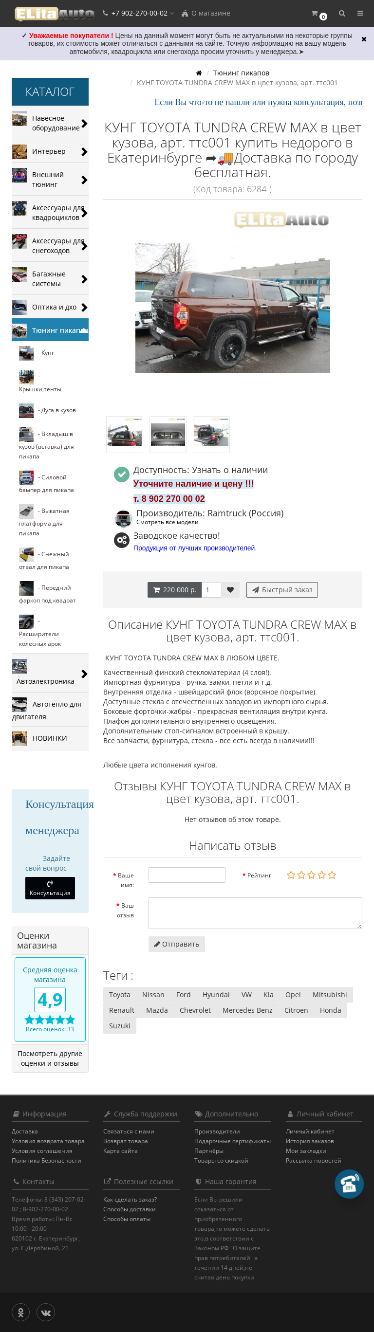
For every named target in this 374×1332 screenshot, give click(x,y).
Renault (121, 1010)
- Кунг (36, 353)
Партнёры (209, 1151)
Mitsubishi (330, 994)
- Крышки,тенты (40, 381)
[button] (319, 13)
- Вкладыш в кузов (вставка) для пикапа (46, 443)
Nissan (153, 994)
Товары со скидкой (221, 1160)
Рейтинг (259, 875)
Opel (293, 994)
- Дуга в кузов (47, 410)
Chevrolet (195, 1010)
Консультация (50, 888)
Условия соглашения (42, 1151)
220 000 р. (174, 589)
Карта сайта (120, 1151)
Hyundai (216, 994)
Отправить (176, 944)
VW (247, 994)
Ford (183, 994)
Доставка (25, 1131)
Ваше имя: (126, 880)
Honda (330, 1010)
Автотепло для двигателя (46, 709)
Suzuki (120, 1025)
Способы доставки (129, 1209)
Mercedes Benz (248, 1010)
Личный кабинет (310, 1131)
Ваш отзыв (125, 910)
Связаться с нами (128, 1131)
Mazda (157, 1010)
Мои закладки (306, 1151)
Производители (217, 1131)
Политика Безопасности (46, 1160)
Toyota (120, 994)
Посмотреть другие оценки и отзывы (50, 1058)
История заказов (310, 1141)
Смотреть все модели (167, 522)
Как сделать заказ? (130, 1199)
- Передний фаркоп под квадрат (47, 592)
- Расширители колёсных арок (40, 631)
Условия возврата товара (48, 1141)
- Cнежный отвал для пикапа (44, 559)
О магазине (205, 13)
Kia (268, 994)
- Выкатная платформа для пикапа (44, 520)
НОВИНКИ (39, 738)
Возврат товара (125, 1141)
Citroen (296, 1010)
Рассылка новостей (313, 1160)
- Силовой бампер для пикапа (46, 482)
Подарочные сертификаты (232, 1141)
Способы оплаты (126, 1219)
